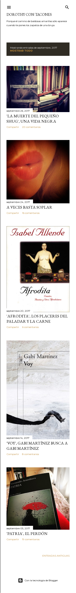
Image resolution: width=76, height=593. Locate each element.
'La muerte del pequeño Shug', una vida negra (32, 118)
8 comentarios (30, 454)
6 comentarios (30, 327)
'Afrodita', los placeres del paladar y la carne (37, 318)
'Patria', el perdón (26, 533)
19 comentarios (31, 539)
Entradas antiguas (56, 555)
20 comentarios (31, 126)
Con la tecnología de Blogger (38, 580)
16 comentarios (31, 212)
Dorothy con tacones (29, 14)
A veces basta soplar (29, 207)
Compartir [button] (12, 126)
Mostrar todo (21, 50)
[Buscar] (67, 6)
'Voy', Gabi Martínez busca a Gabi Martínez (37, 445)
